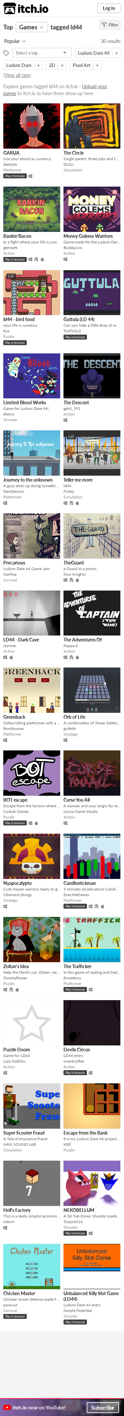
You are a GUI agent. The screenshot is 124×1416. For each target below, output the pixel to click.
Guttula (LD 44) (79, 319)
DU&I (68, 164)
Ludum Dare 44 (93, 53)
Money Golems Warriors (88, 236)
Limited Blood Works (24, 402)
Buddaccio (72, 247)
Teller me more (78, 480)
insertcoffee (73, 1061)
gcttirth (69, 728)
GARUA (11, 153)
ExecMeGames (76, 894)
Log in (109, 8)
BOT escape (15, 800)
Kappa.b (70, 645)
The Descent (76, 402)
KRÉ (67, 1144)
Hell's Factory (16, 1210)
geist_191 (71, 408)
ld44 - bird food (19, 319)
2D (52, 65)
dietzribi (10, 164)
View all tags (17, 75)
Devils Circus (76, 1049)
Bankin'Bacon (17, 236)
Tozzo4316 (73, 1221)
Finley (68, 491)
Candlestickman (79, 883)
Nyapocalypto (17, 883)
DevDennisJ (13, 491)
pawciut (10, 1304)
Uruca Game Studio (80, 811)
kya (6, 330)
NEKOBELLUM (78, 1210)
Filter (110, 24)
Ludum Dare (18, 65)
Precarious (14, 562)
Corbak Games (16, 811)
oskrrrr (9, 1221)
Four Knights (74, 574)
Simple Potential (77, 1310)
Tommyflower (15, 977)
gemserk (10, 247)
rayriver (9, 645)
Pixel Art (81, 65)
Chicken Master (19, 1293)
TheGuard (73, 562)
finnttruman (13, 728)
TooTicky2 (72, 330)
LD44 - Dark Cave (21, 639)
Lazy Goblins (14, 1061)
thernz (8, 414)
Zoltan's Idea (16, 966)
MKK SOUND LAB (19, 1144)
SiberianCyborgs (17, 894)
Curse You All (76, 800)
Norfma (10, 574)
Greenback (14, 717)
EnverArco (72, 977)
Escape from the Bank (85, 1133)
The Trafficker (77, 966)
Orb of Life (74, 717)
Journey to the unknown (28, 480)
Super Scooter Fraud (24, 1133)
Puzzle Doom (16, 1049)
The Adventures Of (82, 639)
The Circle (73, 153)
